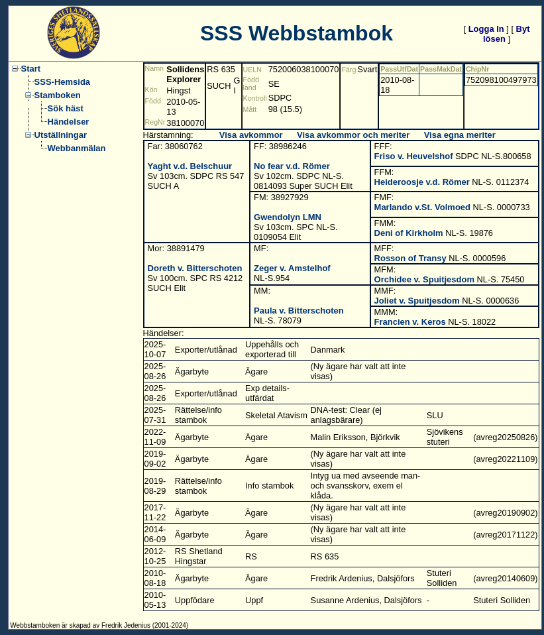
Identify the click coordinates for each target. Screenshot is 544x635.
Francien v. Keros (410, 322)
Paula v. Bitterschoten (299, 311)
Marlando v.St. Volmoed (422, 207)
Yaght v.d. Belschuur (190, 166)
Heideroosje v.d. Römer (422, 182)
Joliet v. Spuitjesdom (417, 301)
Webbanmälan (77, 148)
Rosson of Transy (410, 258)
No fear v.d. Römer (292, 166)
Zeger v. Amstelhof (292, 268)
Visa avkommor (251, 135)
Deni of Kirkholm (408, 233)
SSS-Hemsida (62, 82)
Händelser (68, 122)
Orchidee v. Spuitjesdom (424, 279)
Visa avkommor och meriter (353, 135)
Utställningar (60, 135)
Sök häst (65, 108)
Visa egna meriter (460, 135)
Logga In (486, 29)
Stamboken (57, 95)
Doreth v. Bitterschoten (195, 268)
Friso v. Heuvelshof (413, 156)
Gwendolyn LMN (287, 217)
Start (31, 69)
